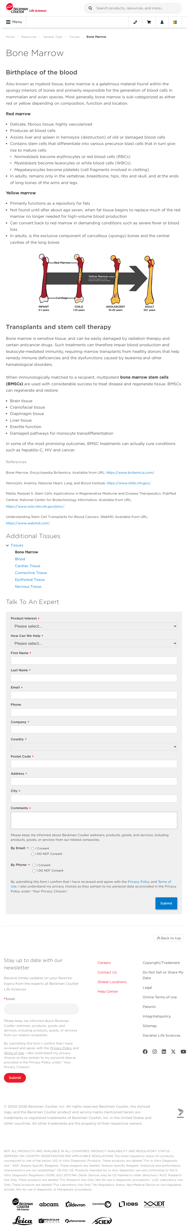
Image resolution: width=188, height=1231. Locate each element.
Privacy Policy (139, 882)
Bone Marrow (26, 552)
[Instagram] (155, 1052)
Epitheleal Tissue (30, 579)
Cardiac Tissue (27, 566)
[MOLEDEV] (49, 1222)
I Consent (42, 848)
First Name (21, 653)
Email (17, 688)
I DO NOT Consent (48, 854)
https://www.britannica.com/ (130, 472)
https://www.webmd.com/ (28, 523)
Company (20, 722)
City (15, 791)
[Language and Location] (175, 22)
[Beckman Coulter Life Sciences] (26, 8)
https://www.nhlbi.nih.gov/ (129, 483)
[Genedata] (102, 1205)
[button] (90, 8)
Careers (104, 963)
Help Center (108, 991)
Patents (149, 1007)
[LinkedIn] (164, 1052)
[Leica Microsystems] (22, 1222)
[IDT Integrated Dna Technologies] (154, 1205)
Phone (16, 704)
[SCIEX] (102, 1222)
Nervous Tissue (28, 586)
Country (18, 739)
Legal (147, 987)
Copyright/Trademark (161, 963)
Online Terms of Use (160, 997)
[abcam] (49, 1205)
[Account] (162, 22)
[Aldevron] (75, 1205)
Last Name (21, 670)
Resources (28, 37)
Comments (21, 808)
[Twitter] (173, 1052)
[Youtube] (183, 1052)
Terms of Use (14, 1053)
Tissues (74, 37)
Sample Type (52, 37)
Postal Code (22, 757)
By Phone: (20, 865)
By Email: (20, 848)
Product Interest (25, 618)
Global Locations (112, 982)
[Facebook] (145, 1052)
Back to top (168, 938)
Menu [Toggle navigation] (14, 22)
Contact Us (107, 972)
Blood (20, 559)
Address (19, 774)
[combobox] (133, 8)
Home (10, 37)
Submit (166, 903)
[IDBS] (128, 1205)
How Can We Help (27, 636)
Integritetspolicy (157, 1016)
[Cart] (148, 22)
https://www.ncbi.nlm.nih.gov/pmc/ (35, 506)
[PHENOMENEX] (75, 1221)
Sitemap (150, 1026)
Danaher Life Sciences (161, 1035)
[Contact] (135, 22)
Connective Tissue (31, 573)
